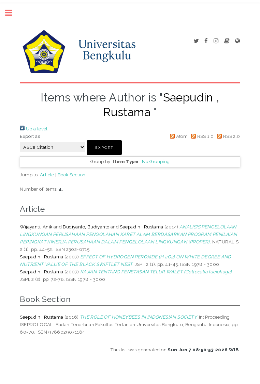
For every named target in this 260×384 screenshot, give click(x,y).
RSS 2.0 (227, 136)
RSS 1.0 (201, 136)
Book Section (72, 174)
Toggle (12, 13)
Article (47, 174)
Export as (30, 136)
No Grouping (156, 161)
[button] (104, 147)
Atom (178, 136)
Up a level (33, 128)
